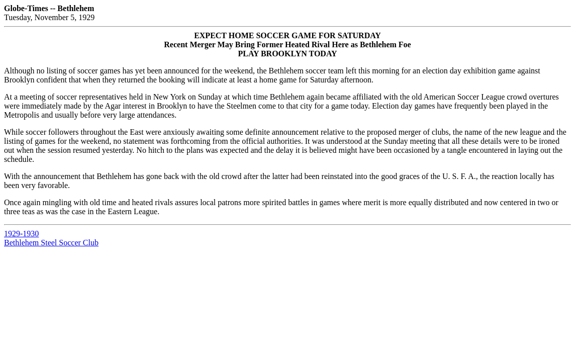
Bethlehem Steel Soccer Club (51, 242)
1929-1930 (21, 233)
